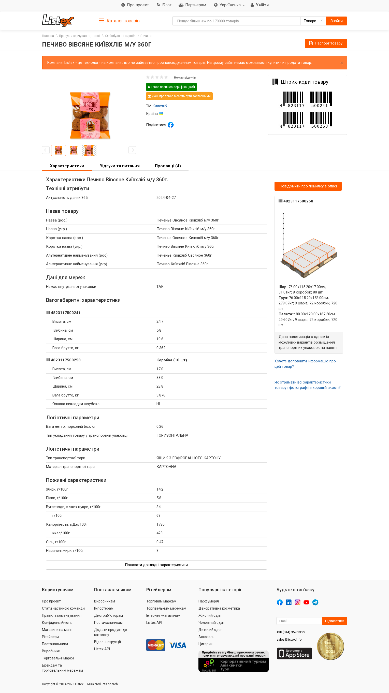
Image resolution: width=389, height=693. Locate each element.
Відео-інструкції (107, 642)
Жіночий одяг (209, 615)
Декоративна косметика (219, 608)
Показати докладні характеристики (156, 565)
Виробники (51, 651)
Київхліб (159, 106)
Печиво (145, 36)
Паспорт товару (325, 43)
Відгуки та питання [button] (119, 165)
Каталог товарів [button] (119, 21)
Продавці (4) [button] (168, 165)
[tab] (119, 20)
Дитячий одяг (210, 630)
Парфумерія (208, 601)
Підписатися (334, 621)
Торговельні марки (58, 658)
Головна (48, 36)
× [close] (341, 63)
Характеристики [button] (67, 165)
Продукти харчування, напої (79, 36)
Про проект (51, 601)
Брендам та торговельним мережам (62, 667)
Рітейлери (50, 637)
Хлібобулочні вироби (120, 36)
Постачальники (55, 644)
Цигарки (205, 644)
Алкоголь (206, 637)
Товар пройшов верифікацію (171, 87)
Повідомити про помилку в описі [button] (308, 186)
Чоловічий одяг (211, 623)
